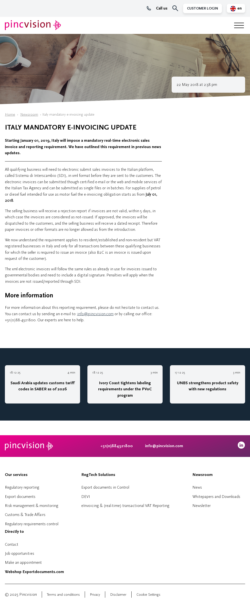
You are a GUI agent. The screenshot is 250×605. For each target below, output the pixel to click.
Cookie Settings (148, 595)
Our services (16, 474)
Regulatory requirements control (31, 524)
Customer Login (202, 8)
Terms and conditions (63, 595)
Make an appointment (23, 562)
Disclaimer (118, 595)
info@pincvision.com (95, 314)
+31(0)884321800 (116, 446)
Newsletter (201, 505)
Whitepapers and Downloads (216, 496)
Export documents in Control (105, 487)
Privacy (95, 595)
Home (10, 114)
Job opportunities (19, 553)
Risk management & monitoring (31, 505)
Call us (157, 8)
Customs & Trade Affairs (25, 514)
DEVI (85, 496)
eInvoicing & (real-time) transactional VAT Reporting (125, 505)
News (197, 487)
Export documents (20, 496)
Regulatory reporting (22, 487)
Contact (11, 544)
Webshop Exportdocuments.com (34, 571)
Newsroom (29, 114)
